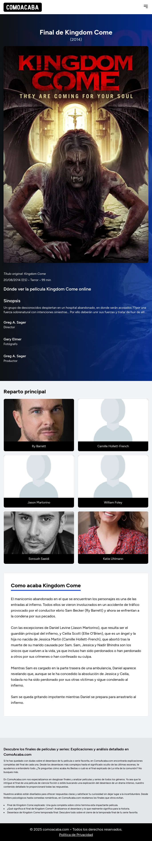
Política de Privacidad (76, 835)
